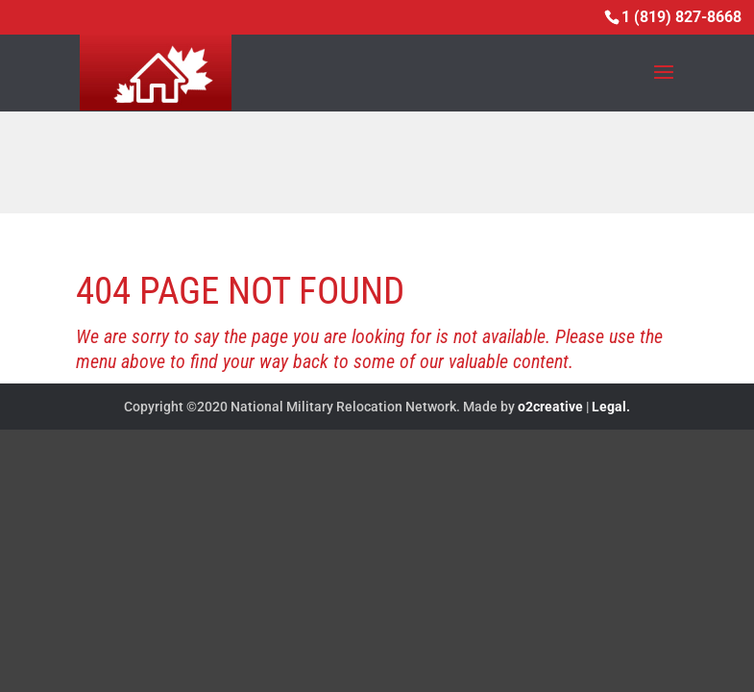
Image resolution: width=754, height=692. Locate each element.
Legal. (611, 406)
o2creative (550, 406)
